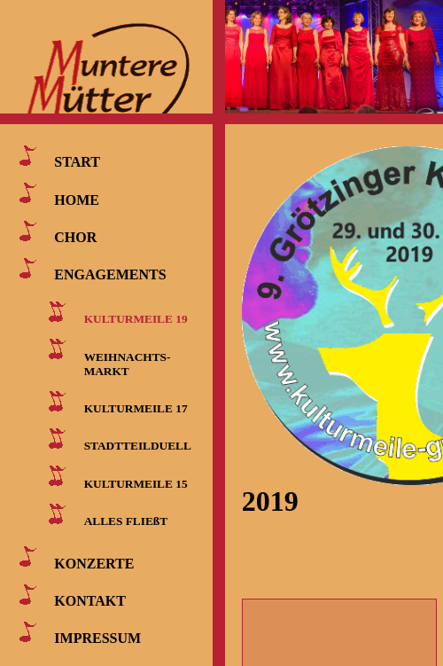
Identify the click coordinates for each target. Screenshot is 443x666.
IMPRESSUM (97, 638)
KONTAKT (90, 600)
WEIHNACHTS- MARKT (124, 363)
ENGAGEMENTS (110, 274)
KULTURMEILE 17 (136, 408)
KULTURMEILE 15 (136, 483)
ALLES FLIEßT (125, 521)
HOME (76, 199)
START (77, 161)
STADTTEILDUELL (137, 445)
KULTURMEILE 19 (136, 318)
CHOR (75, 237)
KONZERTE (94, 562)
